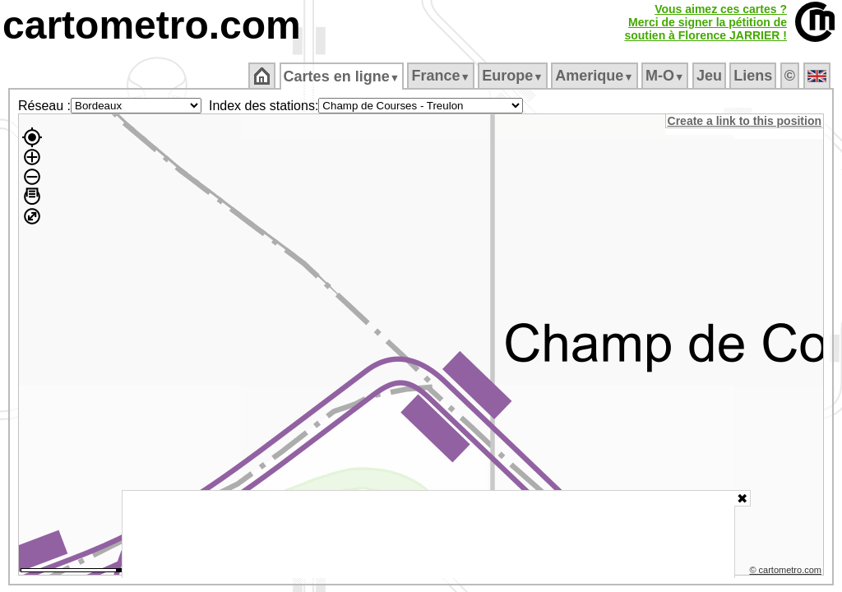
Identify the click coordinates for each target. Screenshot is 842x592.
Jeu (710, 75)
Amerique (596, 75)
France (442, 75)
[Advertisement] (428, 534)
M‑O (666, 75)
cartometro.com (151, 25)
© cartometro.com (787, 572)
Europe (513, 75)
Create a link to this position (745, 120)
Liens (754, 75)
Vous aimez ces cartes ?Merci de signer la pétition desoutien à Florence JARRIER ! (705, 22)
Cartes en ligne (342, 76)
